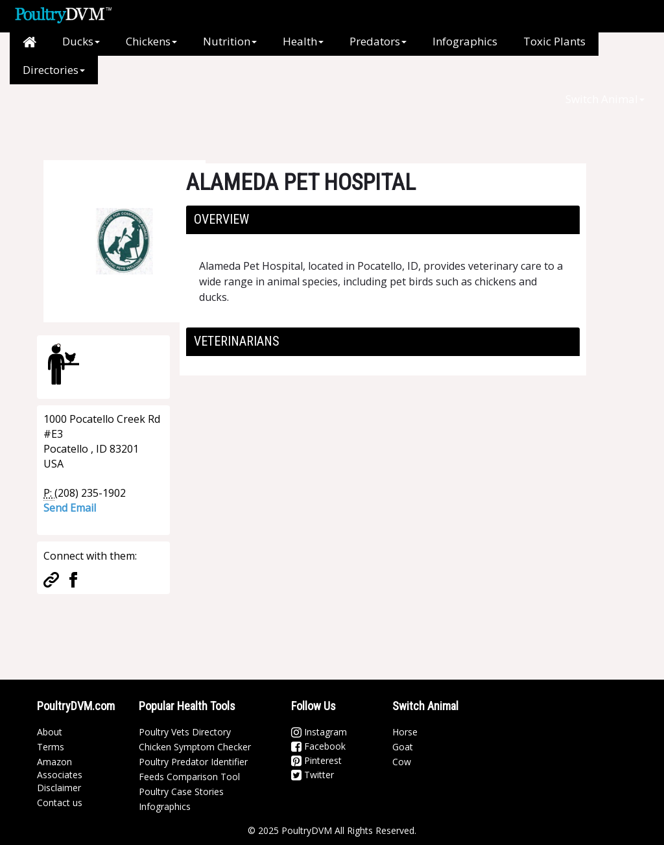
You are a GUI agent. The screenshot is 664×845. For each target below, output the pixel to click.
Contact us (59, 802)
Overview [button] (221, 219)
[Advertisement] (254, 113)
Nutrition (230, 41)
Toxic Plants (554, 41)
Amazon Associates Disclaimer (59, 775)
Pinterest (316, 760)
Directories (54, 69)
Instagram (319, 732)
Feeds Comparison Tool (189, 776)
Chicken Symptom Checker (195, 747)
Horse (405, 732)
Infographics (465, 41)
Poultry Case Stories (181, 791)
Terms (50, 747)
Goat (402, 747)
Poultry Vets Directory (185, 732)
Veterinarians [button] (236, 341)
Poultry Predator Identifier (193, 762)
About (49, 732)
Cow (401, 762)
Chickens (151, 41)
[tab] (383, 220)
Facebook (318, 746)
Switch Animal (605, 98)
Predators (378, 41)
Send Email (69, 508)
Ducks (81, 41)
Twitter (312, 774)
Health (303, 41)
